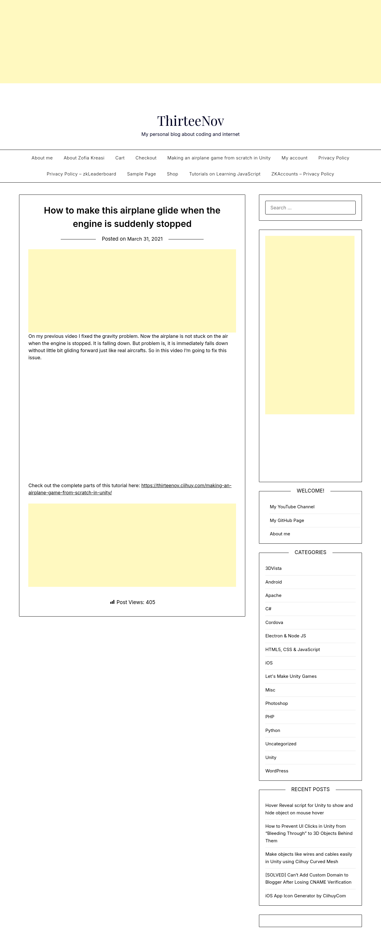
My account (294, 158)
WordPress (276, 771)
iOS (269, 663)
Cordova (274, 622)
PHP (269, 716)
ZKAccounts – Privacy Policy (302, 174)
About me (42, 158)
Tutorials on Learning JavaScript (224, 174)
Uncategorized (280, 744)
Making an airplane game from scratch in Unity (219, 158)
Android (273, 582)
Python (272, 730)
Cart (119, 158)
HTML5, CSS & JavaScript (292, 649)
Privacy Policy (333, 158)
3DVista (273, 568)
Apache (273, 595)
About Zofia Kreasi (84, 158)
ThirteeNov (190, 119)
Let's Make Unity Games (291, 676)
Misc (270, 690)
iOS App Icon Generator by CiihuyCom (305, 896)
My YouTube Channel (292, 506)
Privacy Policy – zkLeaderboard (81, 174)
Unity (270, 757)
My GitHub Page (287, 520)
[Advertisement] (190, 41)
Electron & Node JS (285, 636)
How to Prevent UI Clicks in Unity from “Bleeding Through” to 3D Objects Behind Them (308, 833)
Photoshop (276, 703)
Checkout (146, 158)
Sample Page (141, 174)
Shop (172, 174)
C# (268, 609)
